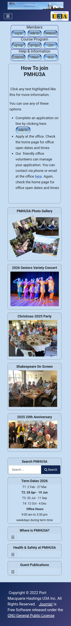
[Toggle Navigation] (8, 16)
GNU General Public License (31, 615)
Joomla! (46, 604)
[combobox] (25, 469)
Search (50, 469)
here (38, 176)
